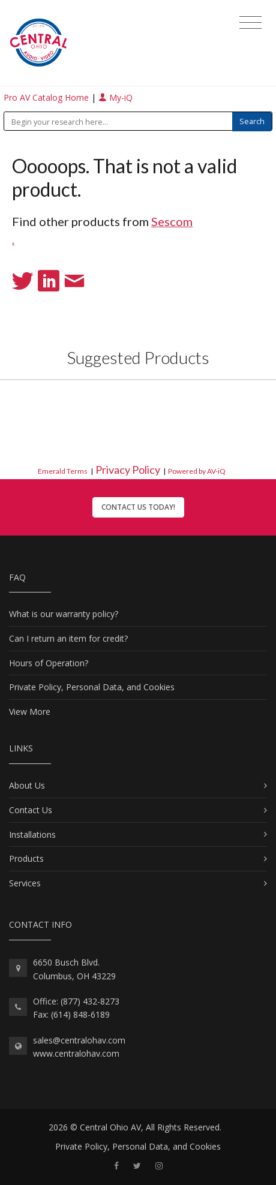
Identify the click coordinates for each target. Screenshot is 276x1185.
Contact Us (30, 810)
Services (25, 883)
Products (26, 858)
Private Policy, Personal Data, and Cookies (92, 687)
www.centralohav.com (76, 1053)
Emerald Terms (63, 471)
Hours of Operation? (48, 663)
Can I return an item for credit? (68, 638)
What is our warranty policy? (63, 613)
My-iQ (115, 97)
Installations (32, 834)
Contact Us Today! (138, 507)
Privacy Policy (127, 469)
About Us (27, 785)
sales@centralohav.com (79, 1040)
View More (29, 711)
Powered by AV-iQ (197, 471)
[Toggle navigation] (250, 22)
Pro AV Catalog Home (47, 97)
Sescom (172, 221)
